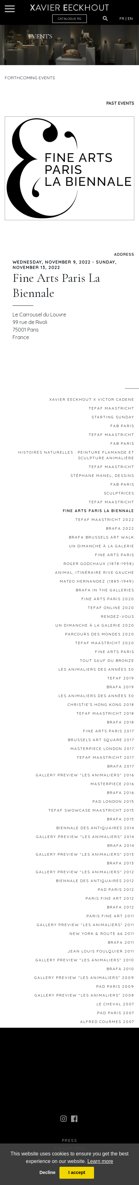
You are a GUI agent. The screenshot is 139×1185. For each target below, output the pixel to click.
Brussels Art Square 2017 (101, 741)
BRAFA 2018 (120, 723)
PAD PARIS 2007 (115, 1014)
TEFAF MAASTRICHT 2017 (105, 759)
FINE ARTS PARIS (114, 556)
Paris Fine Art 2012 (110, 899)
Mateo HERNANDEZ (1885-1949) (97, 582)
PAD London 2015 (113, 803)
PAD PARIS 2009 (115, 988)
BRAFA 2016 (120, 794)
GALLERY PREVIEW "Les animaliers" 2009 (84, 979)
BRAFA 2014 (120, 847)
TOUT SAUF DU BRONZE (107, 662)
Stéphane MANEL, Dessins (102, 477)
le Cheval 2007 (115, 1005)
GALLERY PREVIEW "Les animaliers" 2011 (85, 926)
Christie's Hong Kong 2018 (101, 706)
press (69, 1142)
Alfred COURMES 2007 (107, 1023)
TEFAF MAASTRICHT (111, 409)
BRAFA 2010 (120, 970)
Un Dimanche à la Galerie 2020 (94, 626)
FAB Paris (122, 427)
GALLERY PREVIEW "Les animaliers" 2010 (85, 961)
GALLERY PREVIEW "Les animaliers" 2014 (85, 838)
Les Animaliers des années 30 (96, 670)
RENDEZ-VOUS (117, 618)
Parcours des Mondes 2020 (99, 635)
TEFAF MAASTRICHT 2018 (105, 715)
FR (122, 18)
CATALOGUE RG (69, 19)
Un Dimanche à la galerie (101, 547)
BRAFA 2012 (120, 908)
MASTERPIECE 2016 (112, 785)
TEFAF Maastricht (111, 468)
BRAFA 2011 (121, 944)
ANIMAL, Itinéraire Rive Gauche (94, 574)
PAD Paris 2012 (116, 891)
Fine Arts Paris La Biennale (98, 512)
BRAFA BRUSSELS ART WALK (101, 538)
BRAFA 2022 (120, 530)
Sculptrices (119, 494)
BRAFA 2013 (120, 864)
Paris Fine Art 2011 (110, 917)
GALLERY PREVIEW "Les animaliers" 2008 (84, 996)
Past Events (120, 103)
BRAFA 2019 (120, 688)
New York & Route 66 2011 (102, 935)
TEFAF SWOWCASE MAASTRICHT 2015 (91, 811)
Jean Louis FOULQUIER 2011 (101, 952)
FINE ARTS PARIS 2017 (108, 732)
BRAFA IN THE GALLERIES (105, 591)
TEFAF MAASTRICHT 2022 (104, 521)
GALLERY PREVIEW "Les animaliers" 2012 (85, 873)
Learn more (100, 1161)
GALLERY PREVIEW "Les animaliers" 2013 (85, 855)
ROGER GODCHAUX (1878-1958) (99, 565)
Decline (47, 1172)
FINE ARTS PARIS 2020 (107, 600)
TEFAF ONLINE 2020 (111, 609)
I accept (76, 1172)
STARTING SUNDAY (113, 418)
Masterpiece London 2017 (102, 750)
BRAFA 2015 (120, 820)
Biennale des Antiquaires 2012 (95, 882)
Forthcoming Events (30, 78)
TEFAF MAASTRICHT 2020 (104, 644)
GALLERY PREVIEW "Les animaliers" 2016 (85, 776)
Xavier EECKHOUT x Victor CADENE (91, 401)
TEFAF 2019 (120, 679)
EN (130, 18)
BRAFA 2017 (120, 767)
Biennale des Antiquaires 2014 (95, 829)
